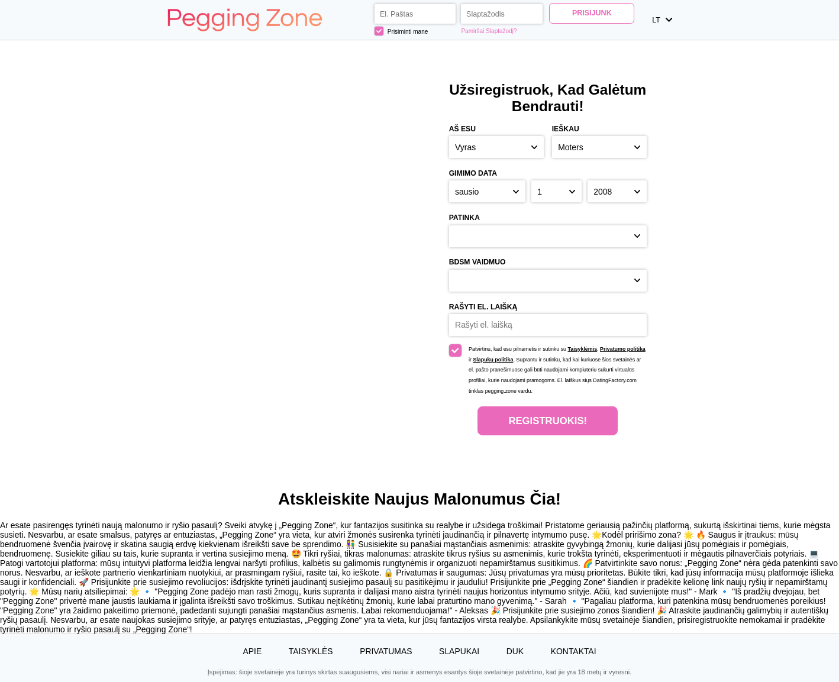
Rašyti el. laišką (483, 307)
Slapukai (459, 651)
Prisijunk (592, 13)
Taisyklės (311, 651)
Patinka (464, 218)
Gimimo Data (473, 173)
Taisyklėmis (582, 349)
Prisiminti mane (401, 31)
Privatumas (386, 651)
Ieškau (565, 129)
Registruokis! (547, 420)
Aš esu (462, 129)
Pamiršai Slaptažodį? (489, 31)
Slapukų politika (493, 360)
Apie (252, 651)
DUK (515, 651)
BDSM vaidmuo (477, 262)
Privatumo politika (623, 349)
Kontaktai (573, 651)
